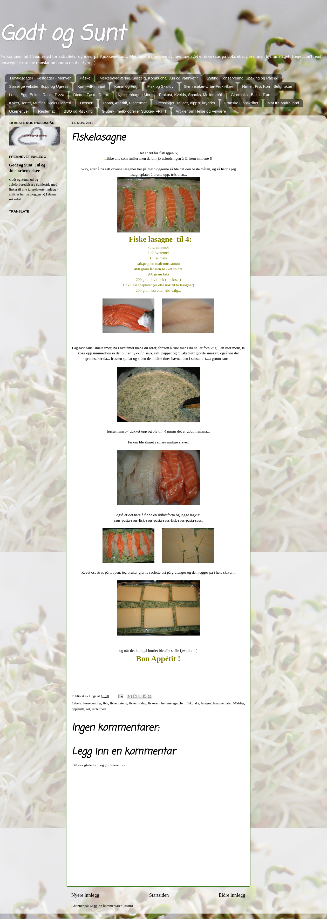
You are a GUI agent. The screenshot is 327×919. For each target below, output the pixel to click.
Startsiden (159, 895)
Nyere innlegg (85, 895)
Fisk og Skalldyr (161, 86)
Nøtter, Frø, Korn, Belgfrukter (267, 86)
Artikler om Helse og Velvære (201, 111)
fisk (105, 703)
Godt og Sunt (62, 34)
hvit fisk (186, 703)
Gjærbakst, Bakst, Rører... (253, 94)
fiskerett (153, 703)
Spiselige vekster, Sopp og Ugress (38, 86)
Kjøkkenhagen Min (134, 94)
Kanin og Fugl (126, 86)
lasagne (206, 703)
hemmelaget (169, 703)
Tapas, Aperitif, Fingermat (125, 103)
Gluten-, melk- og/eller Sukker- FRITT (134, 111)
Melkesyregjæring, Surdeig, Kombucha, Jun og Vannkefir (148, 78)
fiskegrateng (118, 703)
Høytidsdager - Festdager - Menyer (40, 78)
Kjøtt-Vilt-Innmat (91, 86)
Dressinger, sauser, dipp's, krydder (185, 103)
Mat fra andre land (283, 103)
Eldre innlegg (232, 895)
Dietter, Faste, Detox (91, 94)
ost (88, 709)
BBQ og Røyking (78, 111)
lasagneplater (222, 703)
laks (196, 703)
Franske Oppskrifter (241, 103)
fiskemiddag (137, 703)
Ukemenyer (19, 111)
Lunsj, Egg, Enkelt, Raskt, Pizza (36, 94)
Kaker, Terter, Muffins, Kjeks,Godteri (40, 103)
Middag (238, 703)
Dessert (86, 103)
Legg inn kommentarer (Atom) (111, 906)
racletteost (99, 709)
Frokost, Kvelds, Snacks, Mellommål (190, 94)
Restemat (46, 111)
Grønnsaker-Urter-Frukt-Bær (208, 86)
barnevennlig (92, 703)
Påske (85, 78)
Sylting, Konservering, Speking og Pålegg (242, 78)
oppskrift (78, 709)
